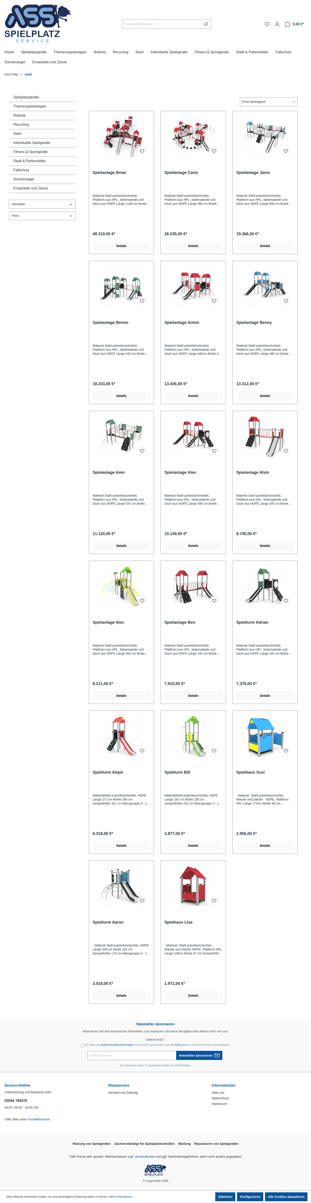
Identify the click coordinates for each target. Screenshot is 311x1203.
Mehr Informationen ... (122, 1196)
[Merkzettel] (267, 24)
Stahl (17, 133)
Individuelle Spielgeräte (31, 143)
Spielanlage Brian (109, 172)
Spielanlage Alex (180, 472)
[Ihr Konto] (277, 24)
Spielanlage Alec (108, 622)
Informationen (223, 1085)
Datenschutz (220, 1098)
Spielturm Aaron (108, 922)
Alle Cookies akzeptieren (286, 1197)
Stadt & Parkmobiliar (29, 161)
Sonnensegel (23, 179)
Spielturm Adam (108, 772)
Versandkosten (145, 1156)
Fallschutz (21, 170)
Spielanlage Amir (109, 472)
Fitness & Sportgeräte (30, 152)
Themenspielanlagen (29, 106)
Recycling (21, 124)
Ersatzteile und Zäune (30, 188)
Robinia (19, 115)
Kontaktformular (39, 1119)
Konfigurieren (250, 1197)
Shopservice (118, 1085)
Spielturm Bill (177, 772)
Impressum (219, 1103)
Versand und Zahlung (123, 1092)
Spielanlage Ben (179, 622)
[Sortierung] (269, 101)
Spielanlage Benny (254, 322)
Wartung (184, 1143)
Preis (42, 216)
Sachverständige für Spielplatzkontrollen (144, 1143)
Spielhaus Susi (250, 772)
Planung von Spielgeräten (92, 1143)
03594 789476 (15, 1101)
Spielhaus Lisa (178, 922)
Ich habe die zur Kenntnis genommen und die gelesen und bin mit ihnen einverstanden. (157, 1044)
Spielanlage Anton (181, 322)
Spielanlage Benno (110, 322)
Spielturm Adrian (252, 622)
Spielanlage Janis (253, 172)
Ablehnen (225, 1197)
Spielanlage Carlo (181, 172)
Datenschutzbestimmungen (117, 1044)
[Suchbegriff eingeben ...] (161, 24)
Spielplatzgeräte (26, 97)
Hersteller (42, 204)
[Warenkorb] (294, 24)
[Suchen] (206, 24)
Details (121, 246)
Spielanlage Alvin (252, 472)
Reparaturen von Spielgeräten (216, 1143)
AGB (177, 1044)
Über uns (218, 1092)
